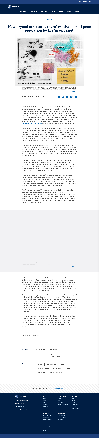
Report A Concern (87, 1)
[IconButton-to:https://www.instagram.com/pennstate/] (16, 410)
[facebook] (59, 97)
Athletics (61, 11)
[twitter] (63, 97)
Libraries (73, 402)
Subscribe (59, 388)
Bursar (58, 400)
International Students (47, 419)
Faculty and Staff (58, 368)
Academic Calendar (75, 404)
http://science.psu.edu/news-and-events (60, 357)
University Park (41, 372)
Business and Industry (47, 421)
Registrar (59, 398)
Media (44, 430)
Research (53, 11)
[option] (20, 406)
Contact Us (45, 406)
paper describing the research (32, 123)
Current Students (46, 417)
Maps (73, 398)
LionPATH (74, 406)
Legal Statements (47, 436)
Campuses (45, 404)
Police (58, 425)
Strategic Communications (62, 421)
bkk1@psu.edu (54, 354)
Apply (80, 1)
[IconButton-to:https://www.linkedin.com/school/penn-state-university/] (21, 410)
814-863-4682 (59, 356)
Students (62, 364)
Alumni (68, 368)
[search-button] (72, 2)
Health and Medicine (51, 364)
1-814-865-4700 (21, 406)
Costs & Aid (43, 11)
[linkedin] (67, 97)
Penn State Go (60, 419)
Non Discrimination (33, 436)
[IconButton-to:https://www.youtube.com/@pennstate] (24, 410)
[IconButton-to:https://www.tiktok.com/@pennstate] (26, 410)
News (68, 11)
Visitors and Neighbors (43, 368)
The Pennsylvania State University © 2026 (83, 436)
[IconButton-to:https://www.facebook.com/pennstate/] (19, 410)
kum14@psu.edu (54, 349)
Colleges (45, 402)
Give (76, 1)
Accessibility (40, 436)
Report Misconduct (61, 423)
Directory (73, 400)
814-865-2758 (59, 351)
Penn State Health (75, 408)
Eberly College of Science (56, 372)
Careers (44, 400)
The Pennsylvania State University (14, 436)
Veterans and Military (47, 423)
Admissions (32, 11)
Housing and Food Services (62, 404)
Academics (22, 11)
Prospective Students (47, 415)
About (76, 11)
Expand (73, 91)
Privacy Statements (25, 436)
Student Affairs (60, 402)
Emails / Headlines (61, 415)
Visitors (44, 425)
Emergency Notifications (62, 417)
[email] (71, 97)
